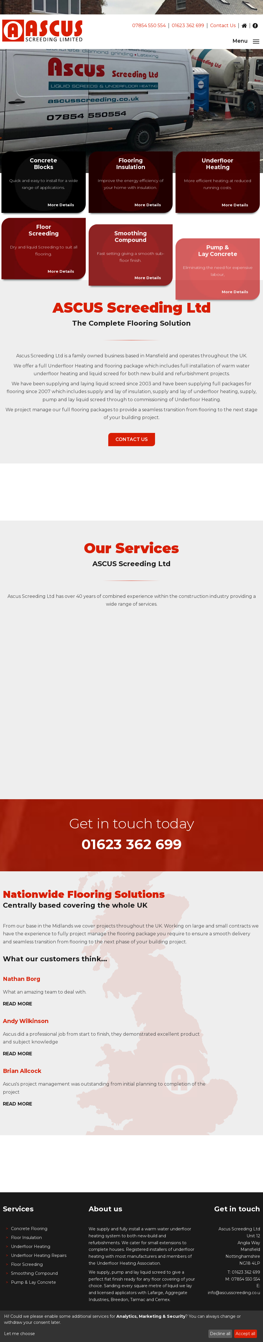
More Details (61, 205)
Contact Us (223, 25)
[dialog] (131, 1326)
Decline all (220, 1333)
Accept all (245, 1333)
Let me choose (19, 1334)
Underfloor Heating (30, 1246)
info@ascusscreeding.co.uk (235, 1292)
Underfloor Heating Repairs (38, 1255)
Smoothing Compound (34, 1273)
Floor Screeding (27, 1264)
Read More (17, 1004)
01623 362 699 (188, 25)
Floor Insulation (26, 1237)
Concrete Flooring (29, 1228)
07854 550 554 (149, 25)
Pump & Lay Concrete (33, 1282)
